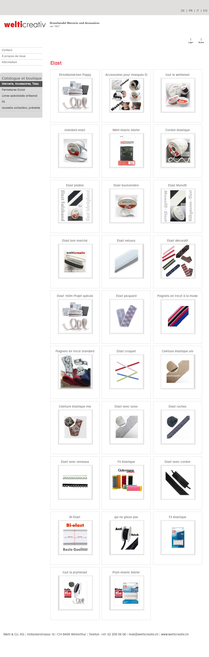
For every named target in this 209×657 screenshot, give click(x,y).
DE (183, 10)
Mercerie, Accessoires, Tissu (20, 84)
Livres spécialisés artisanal (19, 96)
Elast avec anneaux (75, 462)
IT (198, 10)
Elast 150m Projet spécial (75, 296)
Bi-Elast (74, 517)
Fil (3, 102)
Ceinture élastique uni (177, 351)
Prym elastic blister (126, 572)
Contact (7, 50)
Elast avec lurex (126, 406)
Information (9, 62)
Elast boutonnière (126, 185)
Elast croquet (126, 351)
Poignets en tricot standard (75, 351)
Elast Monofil (177, 185)
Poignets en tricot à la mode (177, 296)
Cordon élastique (177, 130)
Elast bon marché (74, 241)
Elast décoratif (177, 241)
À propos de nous (13, 56)
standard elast (74, 130)
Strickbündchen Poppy (75, 75)
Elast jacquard (126, 296)
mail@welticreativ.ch (143, 634)
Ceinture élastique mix (75, 406)
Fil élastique (126, 462)
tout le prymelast (75, 572)
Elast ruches (177, 406)
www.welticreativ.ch (175, 634)
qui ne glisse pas (126, 517)
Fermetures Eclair (13, 90)
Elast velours (126, 241)
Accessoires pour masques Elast (128, 75)
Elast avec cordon (177, 462)
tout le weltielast (178, 75)
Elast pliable (75, 185)
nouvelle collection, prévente (21, 108)
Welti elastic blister (126, 130)
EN (205, 10)
